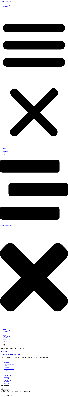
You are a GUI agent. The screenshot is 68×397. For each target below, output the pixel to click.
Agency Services (6, 5)
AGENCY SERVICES (9, 364)
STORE (6, 365)
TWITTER (6, 377)
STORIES (6, 362)
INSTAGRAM (7, 375)
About (4, 7)
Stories (4, 4)
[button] (34, 78)
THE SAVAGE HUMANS (6, 1)
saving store (5, 6)
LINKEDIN (6, 378)
